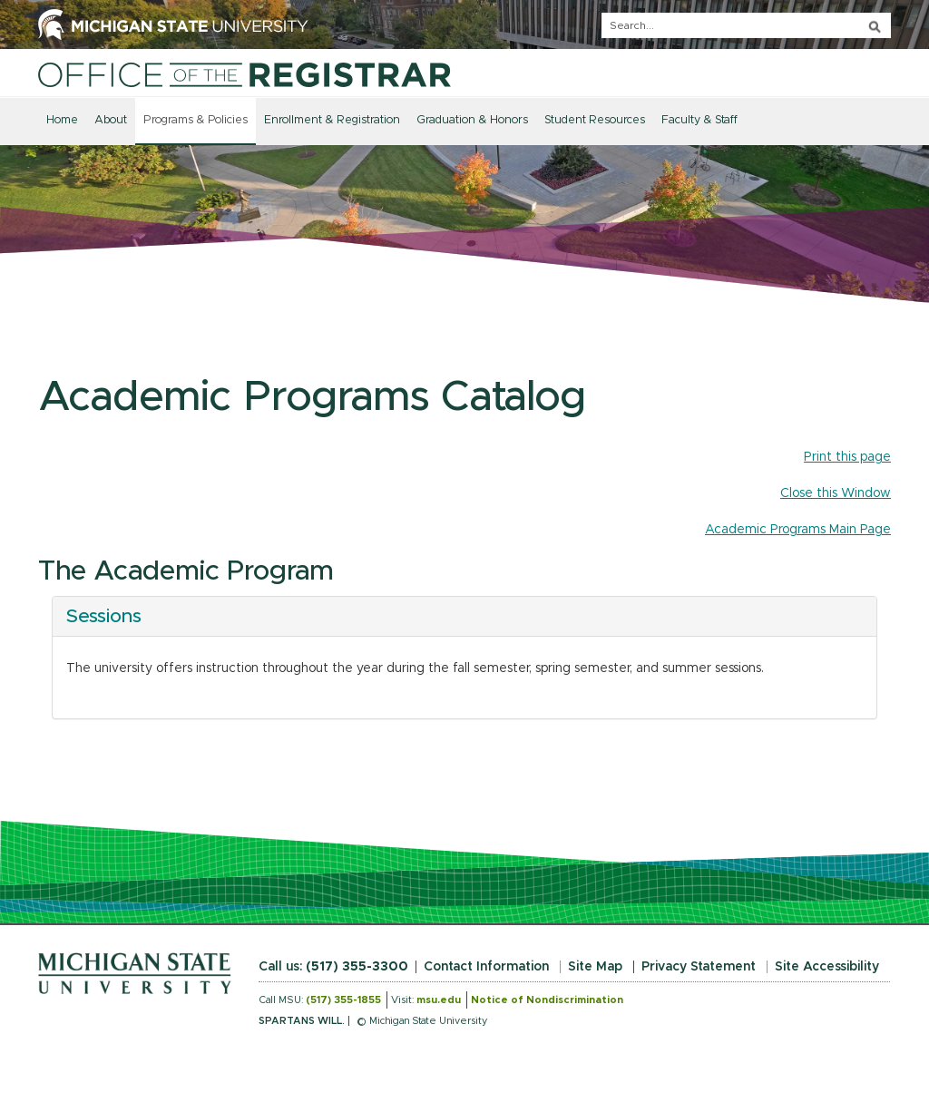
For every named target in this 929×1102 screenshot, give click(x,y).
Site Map (595, 967)
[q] (746, 25)
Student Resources (594, 120)
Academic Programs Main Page (798, 529)
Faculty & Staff (699, 120)
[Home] (244, 74)
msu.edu (438, 1000)
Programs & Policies (195, 120)
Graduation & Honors (472, 120)
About (110, 120)
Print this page (847, 457)
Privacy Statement (698, 967)
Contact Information (486, 967)
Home (62, 120)
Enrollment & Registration (332, 120)
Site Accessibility (827, 967)
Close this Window (835, 493)
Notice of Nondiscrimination (547, 1000)
